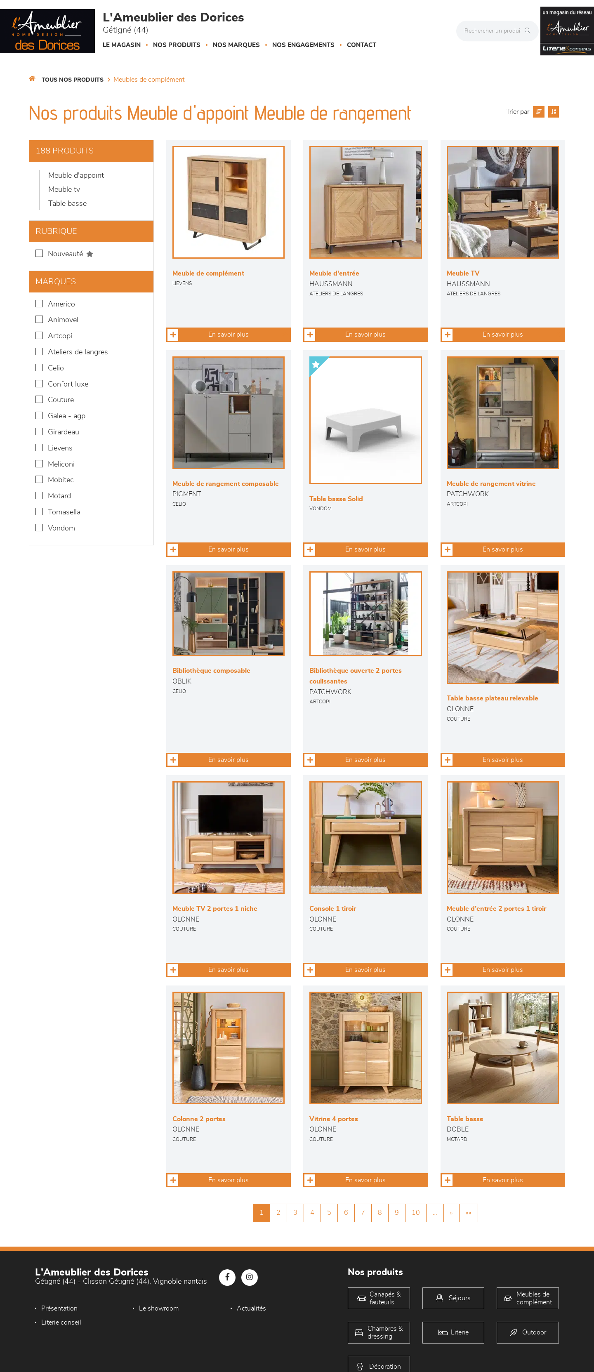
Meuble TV (64, 189)
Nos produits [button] (176, 45)
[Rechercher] (530, 31)
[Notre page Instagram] (249, 1277)
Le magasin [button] (122, 45)
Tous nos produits (73, 80)
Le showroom (159, 1308)
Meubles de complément (148, 79)
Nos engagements (303, 45)
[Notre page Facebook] (227, 1277)
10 (416, 1212)
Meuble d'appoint (76, 175)
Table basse (67, 203)
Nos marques (236, 45)
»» (468, 1212)
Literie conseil (61, 1322)
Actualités (251, 1308)
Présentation (59, 1308)
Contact (361, 45)
